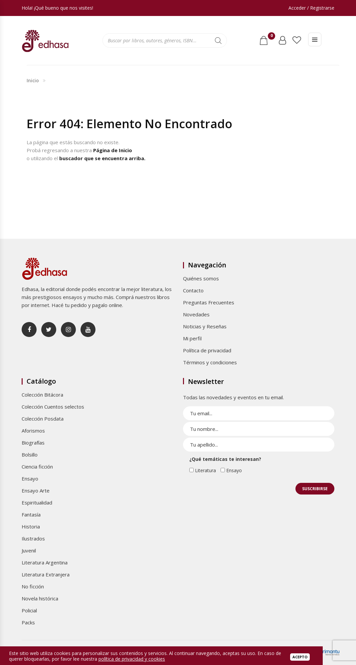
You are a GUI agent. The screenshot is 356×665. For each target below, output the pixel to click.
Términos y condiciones (210, 362)
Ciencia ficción (37, 466)
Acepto (299, 656)
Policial (29, 610)
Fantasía (31, 514)
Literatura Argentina (45, 562)
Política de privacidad (207, 350)
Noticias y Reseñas (205, 326)
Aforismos (33, 430)
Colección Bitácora (42, 394)
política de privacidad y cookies (131, 659)
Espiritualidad (37, 502)
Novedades (196, 314)
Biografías (33, 442)
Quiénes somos (201, 278)
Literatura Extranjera (46, 574)
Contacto (193, 290)
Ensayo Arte (36, 490)
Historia (31, 526)
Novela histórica (40, 598)
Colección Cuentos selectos (53, 406)
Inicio (33, 80)
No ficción (33, 586)
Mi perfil (192, 338)
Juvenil (29, 550)
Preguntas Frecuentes (208, 302)
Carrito (270, 38)
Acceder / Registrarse (311, 8)
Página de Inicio (112, 150)
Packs (28, 622)
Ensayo (30, 478)
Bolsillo (30, 454)
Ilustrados (33, 538)
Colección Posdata (43, 418)
